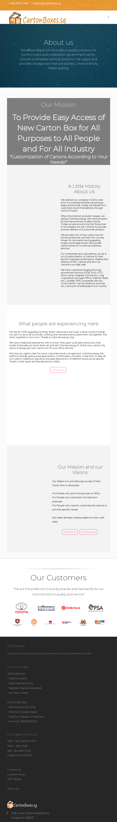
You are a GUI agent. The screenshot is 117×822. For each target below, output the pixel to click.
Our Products (88, 532)
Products (83, 5)
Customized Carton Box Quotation (61, 653)
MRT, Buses (14, 779)
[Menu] (108, 16)
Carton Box (57, 6)
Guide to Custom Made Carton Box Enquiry (26, 653)
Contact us (109, 6)
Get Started (69, 6)
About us (97, 6)
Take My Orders (84, 653)
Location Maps (16, 774)
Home (45, 5)
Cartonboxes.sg (20, 5)
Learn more (58, 369)
